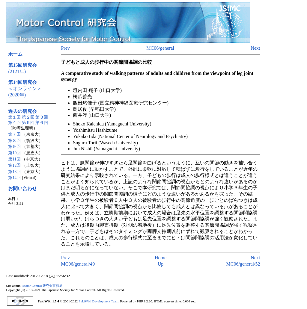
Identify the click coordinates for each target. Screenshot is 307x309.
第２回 (28, 117)
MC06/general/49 (78, 263)
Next (255, 48)
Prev (65, 48)
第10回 (14, 153)
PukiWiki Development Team (98, 301)
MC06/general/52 (243, 263)
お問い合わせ (22, 188)
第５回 (28, 122)
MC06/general (160, 48)
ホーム (15, 54)
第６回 (41, 122)
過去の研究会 (22, 111)
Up (161, 263)
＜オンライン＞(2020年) (25, 88)
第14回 (14, 177)
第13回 (14, 171)
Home (160, 257)
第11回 (14, 159)
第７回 (14, 134)
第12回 (14, 165)
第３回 (41, 117)
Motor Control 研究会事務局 (42, 285)
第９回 (14, 146)
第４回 (14, 122)
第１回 (14, 117)
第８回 (14, 140)
